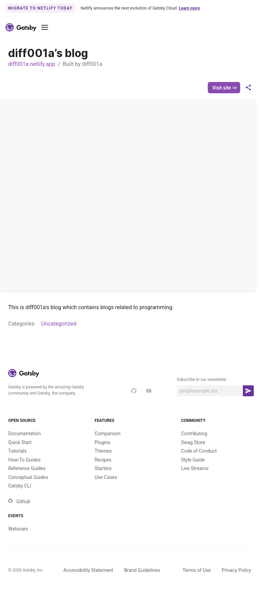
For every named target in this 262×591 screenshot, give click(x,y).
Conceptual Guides (28, 477)
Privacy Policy (236, 570)
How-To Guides (24, 460)
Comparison (107, 433)
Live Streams (195, 468)
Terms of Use (197, 570)
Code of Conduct (199, 451)
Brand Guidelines (142, 570)
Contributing (194, 433)
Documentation (24, 433)
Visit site (224, 88)
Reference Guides (26, 468)
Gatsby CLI (19, 486)
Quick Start (20, 442)
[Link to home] (21, 27)
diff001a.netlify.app (31, 64)
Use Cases (105, 477)
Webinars (18, 529)
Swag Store (193, 442)
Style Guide (193, 460)
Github (19, 501)
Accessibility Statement (88, 570)
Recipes (102, 460)
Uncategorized (58, 323)
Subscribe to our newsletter (202, 379)
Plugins (102, 442)
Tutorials (17, 451)
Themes (103, 451)
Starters (103, 468)
